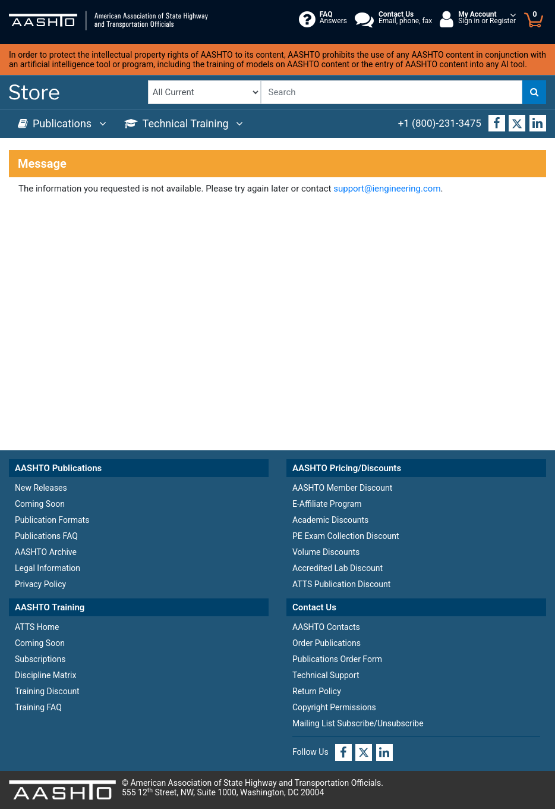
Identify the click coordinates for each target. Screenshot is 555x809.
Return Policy (316, 691)
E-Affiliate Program (326, 504)
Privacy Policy (40, 584)
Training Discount (47, 691)
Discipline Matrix (45, 675)
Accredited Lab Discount (337, 568)
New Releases (41, 488)
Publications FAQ (46, 536)
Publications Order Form (337, 659)
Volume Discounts (326, 552)
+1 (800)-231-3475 (439, 123)
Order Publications (326, 643)
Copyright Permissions (334, 707)
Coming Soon (40, 504)
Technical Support (326, 675)
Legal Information (47, 568)
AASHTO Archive (46, 552)
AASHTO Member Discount (342, 488)
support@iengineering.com (386, 188)
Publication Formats (52, 520)
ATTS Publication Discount (341, 584)
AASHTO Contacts (326, 627)
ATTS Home (37, 627)
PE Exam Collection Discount (345, 536)
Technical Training (184, 123)
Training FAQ (38, 707)
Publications (62, 123)
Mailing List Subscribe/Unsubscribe (358, 723)
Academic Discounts (330, 520)
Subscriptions (40, 659)
